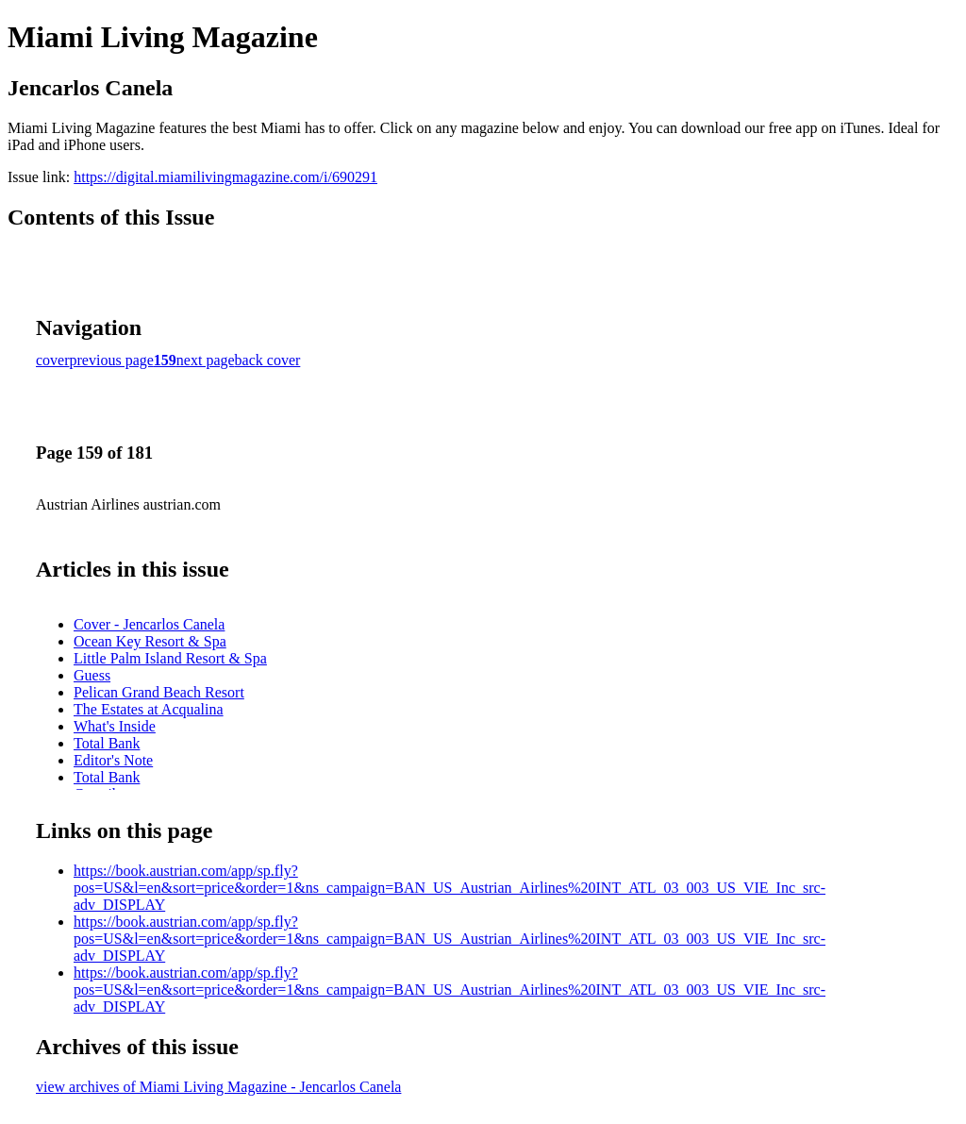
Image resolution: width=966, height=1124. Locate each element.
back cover (268, 360)
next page (205, 360)
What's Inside (115, 726)
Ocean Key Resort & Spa (150, 641)
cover (53, 360)
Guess (92, 675)
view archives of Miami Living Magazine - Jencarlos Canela (218, 1087)
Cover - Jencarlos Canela (149, 624)
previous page (112, 360)
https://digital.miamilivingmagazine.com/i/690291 (225, 177)
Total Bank (107, 743)
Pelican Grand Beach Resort (159, 692)
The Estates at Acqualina (149, 709)
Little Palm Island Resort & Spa (170, 658)
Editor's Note (113, 760)
